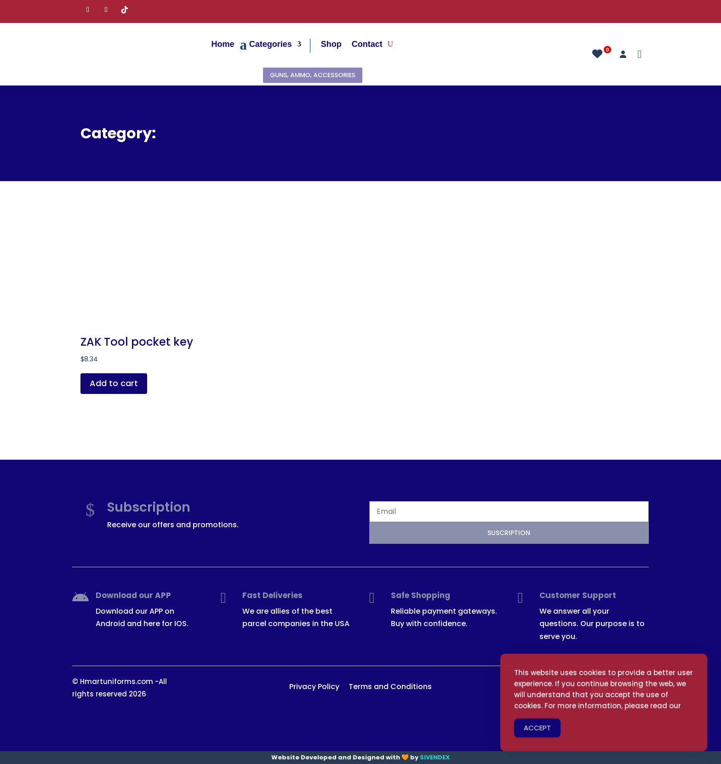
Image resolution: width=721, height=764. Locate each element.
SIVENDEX (435, 757)
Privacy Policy (314, 686)
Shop (331, 44)
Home (223, 44)
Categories (270, 44)
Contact (367, 44)
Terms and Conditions (390, 686)
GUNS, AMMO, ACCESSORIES (312, 75)
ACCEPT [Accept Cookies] (537, 736)
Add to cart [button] (114, 383)
